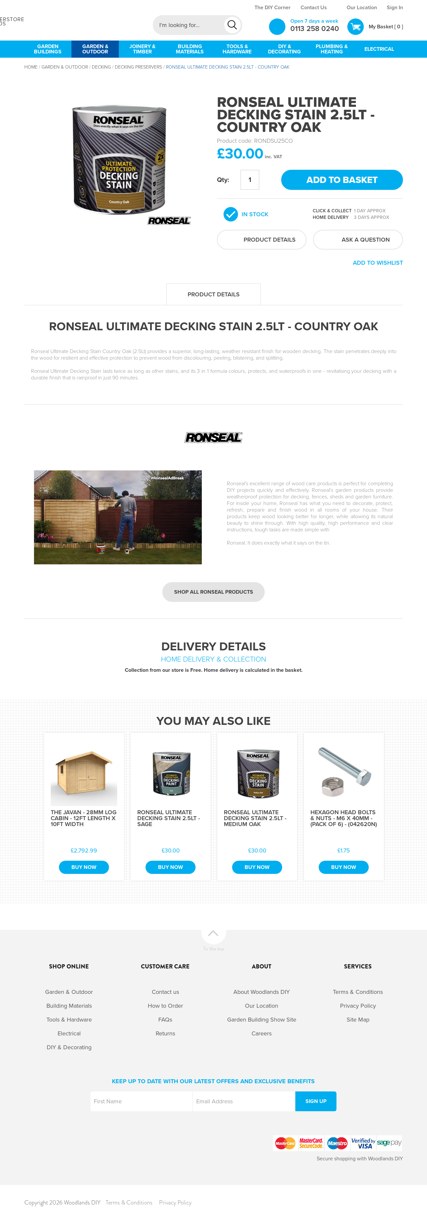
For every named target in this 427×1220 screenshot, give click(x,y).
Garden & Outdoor (64, 67)
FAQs (165, 1019)
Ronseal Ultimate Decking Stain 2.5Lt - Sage (168, 818)
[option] (117, 156)
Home (31, 67)
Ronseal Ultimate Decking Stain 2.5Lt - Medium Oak (255, 818)
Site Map (358, 1019)
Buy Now (83, 867)
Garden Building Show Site (261, 1019)
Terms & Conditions (358, 992)
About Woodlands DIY (261, 992)
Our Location (362, 7)
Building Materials (69, 1005)
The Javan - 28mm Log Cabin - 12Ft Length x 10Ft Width (84, 818)
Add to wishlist (378, 262)
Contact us (165, 992)
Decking (101, 67)
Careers (262, 1033)
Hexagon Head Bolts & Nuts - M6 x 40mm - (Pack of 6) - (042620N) (343, 818)
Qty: (223, 180)
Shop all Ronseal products (213, 592)
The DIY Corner (272, 7)
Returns (165, 1033)
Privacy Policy (358, 1005)
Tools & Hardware (69, 1019)
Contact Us (314, 7)
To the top (213, 948)
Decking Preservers (138, 67)
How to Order (165, 1005)
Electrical (69, 1033)
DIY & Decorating (69, 1047)
